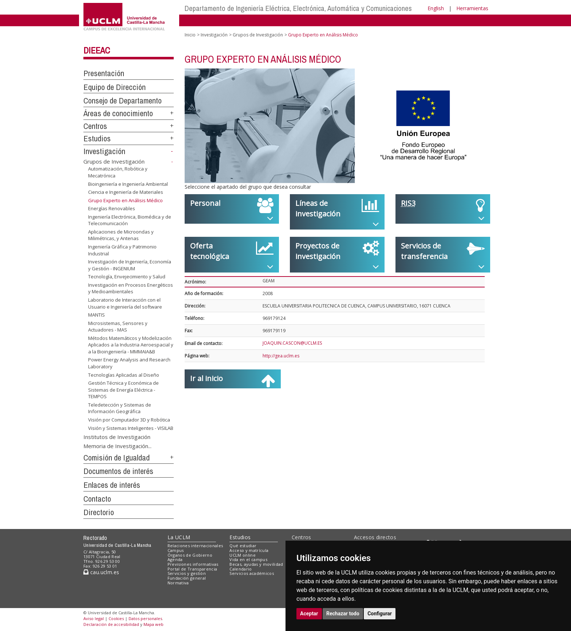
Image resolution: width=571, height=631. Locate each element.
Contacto (97, 498)
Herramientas (472, 8)
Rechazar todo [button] (342, 613)
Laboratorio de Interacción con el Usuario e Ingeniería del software (125, 303)
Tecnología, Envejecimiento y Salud (126, 276)
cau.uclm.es (101, 572)
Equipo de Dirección (114, 87)
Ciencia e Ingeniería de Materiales (125, 192)
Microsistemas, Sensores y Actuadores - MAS (117, 326)
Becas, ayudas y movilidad (256, 564)
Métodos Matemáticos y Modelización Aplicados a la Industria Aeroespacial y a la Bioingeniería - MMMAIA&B (130, 345)
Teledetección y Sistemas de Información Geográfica (119, 408)
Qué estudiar (242, 545)
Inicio (190, 35)
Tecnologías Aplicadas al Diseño (123, 375)
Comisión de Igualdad (116, 457)
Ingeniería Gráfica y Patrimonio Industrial (122, 250)
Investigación (104, 151)
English (436, 8)
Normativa (178, 582)
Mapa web (153, 624)
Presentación (103, 73)
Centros (95, 126)
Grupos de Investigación (114, 161)
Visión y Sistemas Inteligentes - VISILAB (130, 427)
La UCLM (179, 537)
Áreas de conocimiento (118, 113)
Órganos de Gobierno (190, 555)
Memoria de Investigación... (117, 445)
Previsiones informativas (193, 564)
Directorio (98, 512)
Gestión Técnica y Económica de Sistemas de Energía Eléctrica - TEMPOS (123, 390)
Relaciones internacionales (195, 545)
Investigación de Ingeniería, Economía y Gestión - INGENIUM (129, 265)
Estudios (97, 138)
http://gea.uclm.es (281, 356)
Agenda (175, 559)
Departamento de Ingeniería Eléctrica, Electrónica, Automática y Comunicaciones (298, 8)
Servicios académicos (251, 573)
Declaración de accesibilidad (111, 624)
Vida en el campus (248, 559)
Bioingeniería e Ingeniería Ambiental (128, 183)
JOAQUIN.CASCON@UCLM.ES (292, 343)
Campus (176, 550)
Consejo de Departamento (122, 100)
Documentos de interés (118, 471)
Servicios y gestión (187, 573)
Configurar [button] (379, 613)
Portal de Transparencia (192, 569)
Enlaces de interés (111, 484)
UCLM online (242, 555)
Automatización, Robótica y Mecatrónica (117, 172)
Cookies (116, 618)
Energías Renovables (111, 208)
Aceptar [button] (309, 613)
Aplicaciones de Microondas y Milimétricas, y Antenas (121, 235)
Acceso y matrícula (248, 550)
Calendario (240, 569)
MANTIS (96, 314)
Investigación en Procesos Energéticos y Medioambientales (130, 288)
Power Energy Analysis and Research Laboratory (129, 363)
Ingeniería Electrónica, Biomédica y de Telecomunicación (129, 220)
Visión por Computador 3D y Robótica (129, 419)
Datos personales (145, 618)
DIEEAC (96, 50)
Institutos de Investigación (116, 436)
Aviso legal (93, 618)
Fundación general (187, 578)
